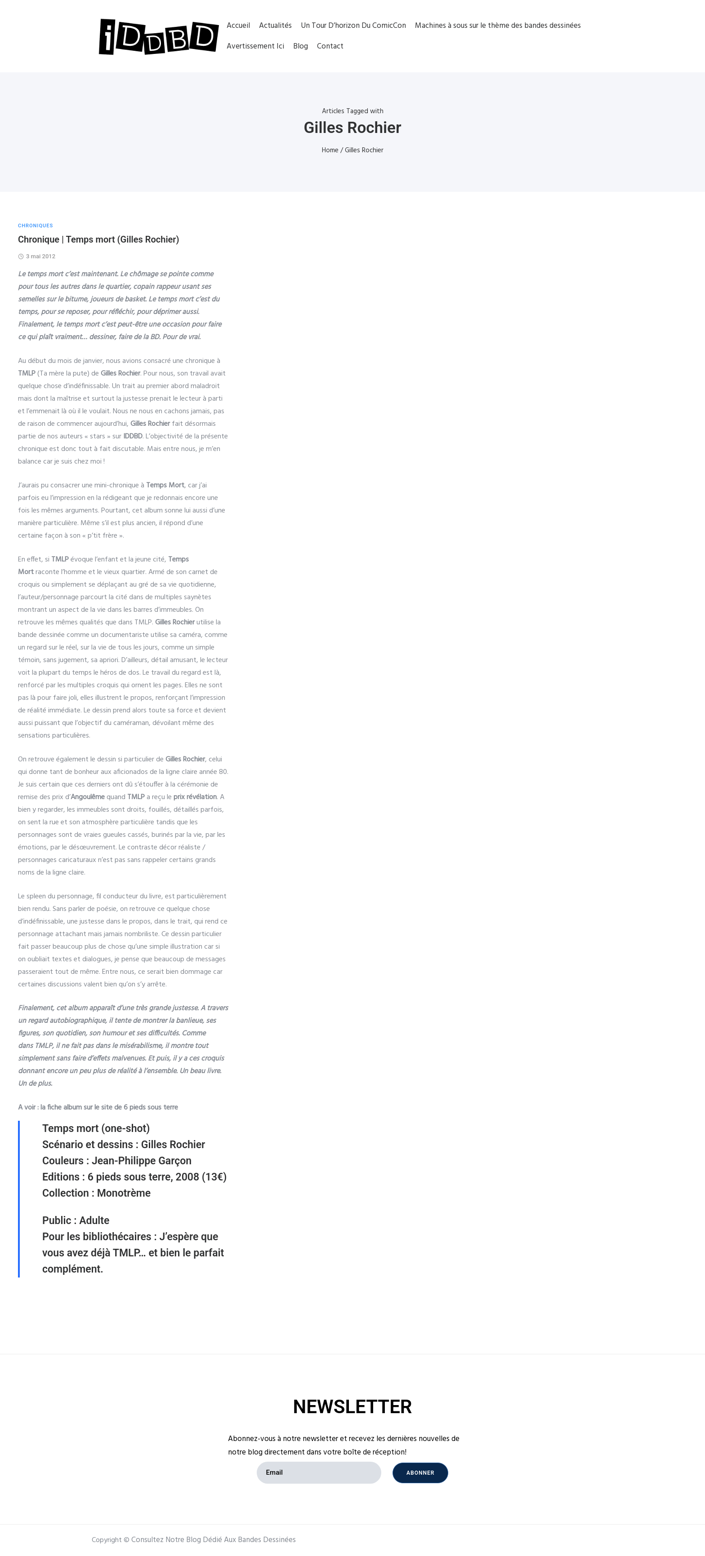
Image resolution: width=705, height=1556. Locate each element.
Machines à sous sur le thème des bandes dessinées (498, 26)
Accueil (238, 26)
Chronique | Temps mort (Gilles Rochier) (98, 239)
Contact (330, 46)
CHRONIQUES (35, 225)
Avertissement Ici (255, 46)
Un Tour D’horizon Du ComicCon (353, 26)
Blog (300, 46)
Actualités (275, 26)
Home (330, 150)
